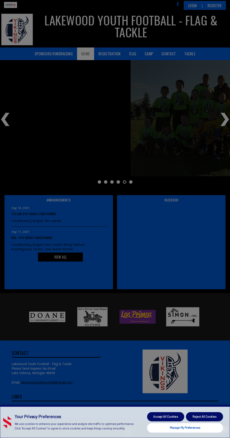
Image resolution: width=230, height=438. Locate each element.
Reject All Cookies (204, 416)
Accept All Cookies (165, 416)
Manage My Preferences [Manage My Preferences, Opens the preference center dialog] (185, 427)
